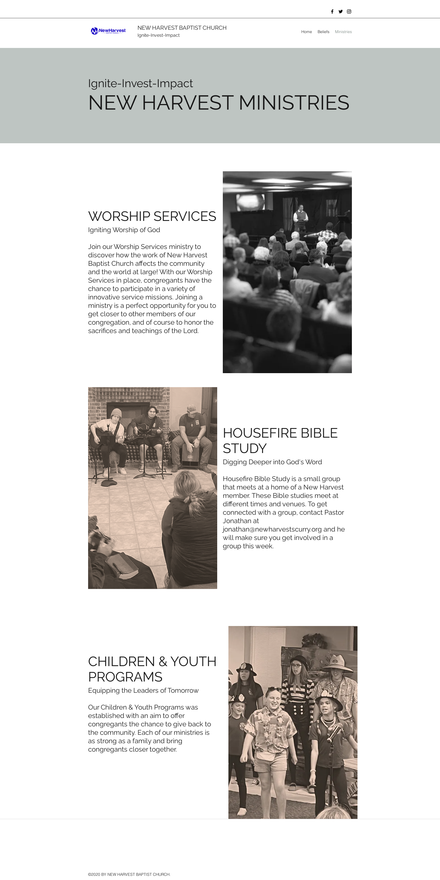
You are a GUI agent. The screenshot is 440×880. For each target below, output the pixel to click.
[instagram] (349, 11)
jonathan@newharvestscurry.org (272, 529)
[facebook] (332, 11)
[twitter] (340, 11)
